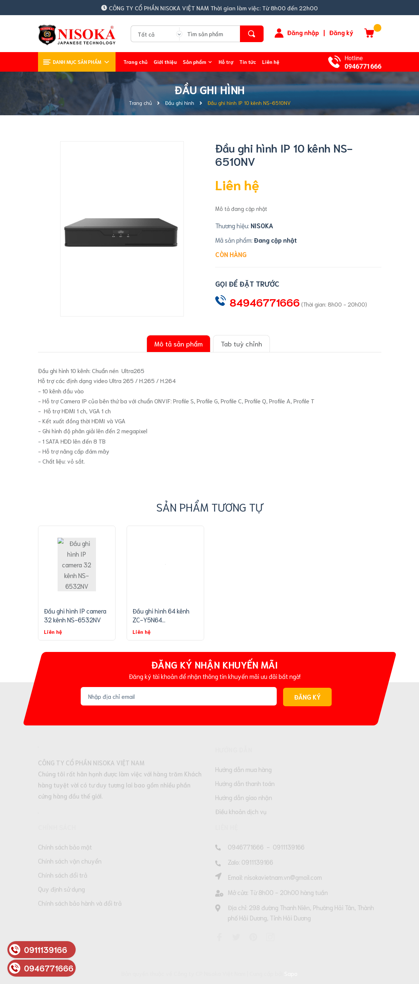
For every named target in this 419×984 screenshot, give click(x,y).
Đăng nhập (303, 32)
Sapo (291, 973)
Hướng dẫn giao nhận (243, 797)
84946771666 (265, 301)
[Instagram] (270, 937)
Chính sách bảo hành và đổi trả (80, 903)
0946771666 (362, 66)
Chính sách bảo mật (65, 847)
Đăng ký (341, 32)
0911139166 (289, 847)
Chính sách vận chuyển (70, 861)
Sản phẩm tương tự (209, 506)
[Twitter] (236, 937)
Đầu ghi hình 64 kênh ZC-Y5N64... (161, 615)
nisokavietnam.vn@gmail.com (283, 877)
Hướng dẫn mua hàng (243, 769)
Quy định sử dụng (61, 889)
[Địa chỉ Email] (178, 696)
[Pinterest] (253, 937)
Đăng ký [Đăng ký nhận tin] (307, 697)
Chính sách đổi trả (62, 875)
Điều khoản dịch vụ (241, 811)
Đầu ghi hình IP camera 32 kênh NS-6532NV (75, 615)
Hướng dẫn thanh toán (245, 783)
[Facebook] (219, 937)
